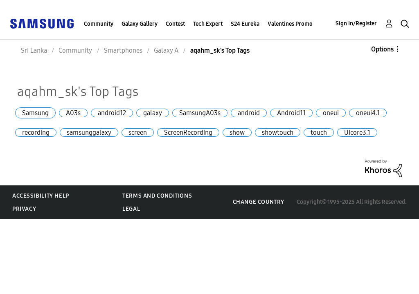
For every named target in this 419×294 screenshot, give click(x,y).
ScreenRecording (188, 132)
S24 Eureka (245, 23)
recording (36, 132)
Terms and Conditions (157, 195)
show (237, 132)
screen (137, 132)
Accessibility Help (40, 195)
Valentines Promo (290, 23)
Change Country (258, 201)
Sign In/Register (356, 23)
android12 (112, 113)
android (249, 113)
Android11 (291, 113)
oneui (331, 113)
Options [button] (382, 49)
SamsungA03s (200, 113)
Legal (131, 208)
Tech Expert (208, 23)
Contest (175, 23)
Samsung (35, 113)
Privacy (24, 208)
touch (319, 132)
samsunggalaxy (89, 132)
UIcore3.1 (357, 132)
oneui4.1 (368, 113)
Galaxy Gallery (140, 23)
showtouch (277, 132)
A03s (73, 113)
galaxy (152, 113)
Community (98, 23)
